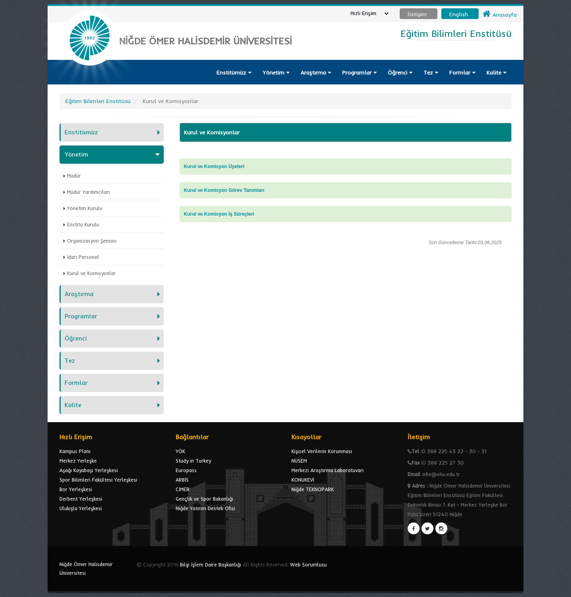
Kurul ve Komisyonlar (91, 273)
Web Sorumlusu (308, 564)
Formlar (462, 72)
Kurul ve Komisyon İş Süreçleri (219, 214)
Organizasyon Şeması (92, 240)
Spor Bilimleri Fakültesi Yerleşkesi (98, 479)
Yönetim (276, 72)
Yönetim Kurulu (84, 208)
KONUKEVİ (302, 479)
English (458, 14)
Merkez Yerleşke (78, 460)
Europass (186, 470)
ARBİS (182, 479)
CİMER (183, 489)
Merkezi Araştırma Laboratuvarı (327, 470)
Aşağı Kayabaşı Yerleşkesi (88, 470)
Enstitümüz (234, 72)
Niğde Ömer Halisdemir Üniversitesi (86, 568)
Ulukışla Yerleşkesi (80, 508)
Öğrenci (400, 72)
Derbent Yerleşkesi (80, 499)
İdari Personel (83, 257)
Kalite (496, 72)
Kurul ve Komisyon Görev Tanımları (224, 190)
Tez (430, 72)
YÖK (180, 451)
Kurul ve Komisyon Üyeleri (214, 166)
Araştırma (316, 72)
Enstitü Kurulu (83, 224)
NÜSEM (299, 460)
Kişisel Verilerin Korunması (321, 451)
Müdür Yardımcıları (88, 192)
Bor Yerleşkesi (75, 489)
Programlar (359, 72)
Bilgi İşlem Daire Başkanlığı (210, 564)
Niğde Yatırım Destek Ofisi (205, 508)
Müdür (74, 175)
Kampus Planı (74, 451)
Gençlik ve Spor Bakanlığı (204, 499)
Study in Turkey (193, 460)
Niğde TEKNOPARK (312, 489)
